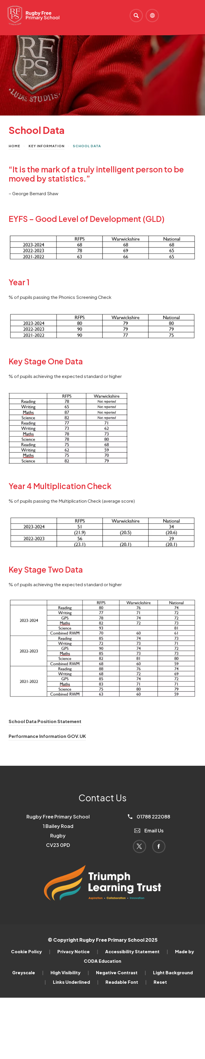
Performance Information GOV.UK (47, 736)
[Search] (136, 15)
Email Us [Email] (149, 830)
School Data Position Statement (45, 721)
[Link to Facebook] (158, 846)
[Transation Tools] (152, 15)
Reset (160, 982)
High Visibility (70, 972)
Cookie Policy (31, 951)
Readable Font (126, 982)
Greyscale (28, 972)
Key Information (46, 146)
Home (14, 146)
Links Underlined (76, 982)
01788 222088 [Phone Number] (149, 816)
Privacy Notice (77, 951)
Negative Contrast (121, 972)
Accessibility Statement (136, 951)
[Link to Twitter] (139, 846)
